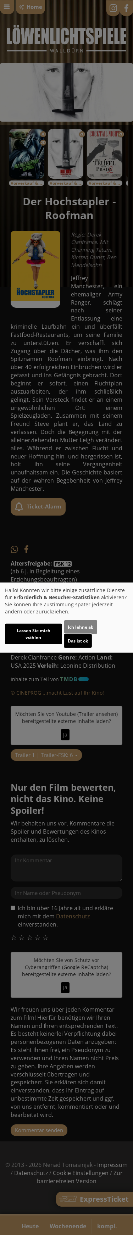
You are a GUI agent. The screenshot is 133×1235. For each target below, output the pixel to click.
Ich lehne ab (81, 627)
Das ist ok (78, 641)
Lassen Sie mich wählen (33, 634)
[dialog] (66, 617)
